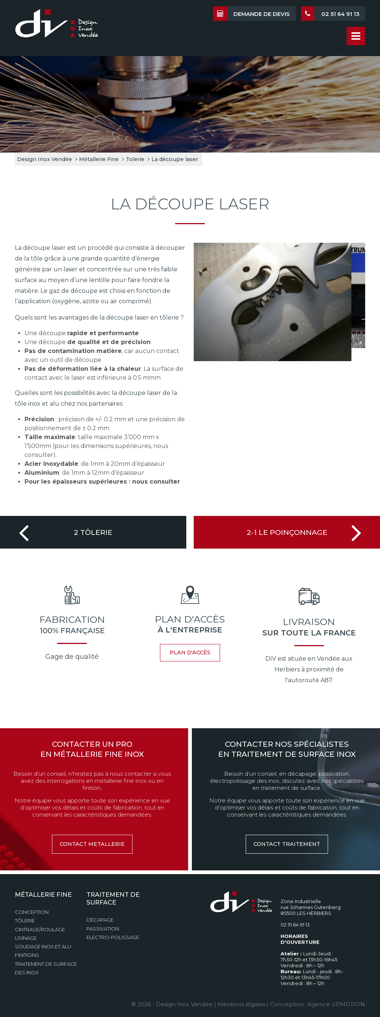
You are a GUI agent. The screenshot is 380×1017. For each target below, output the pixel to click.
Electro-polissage (112, 937)
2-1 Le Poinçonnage (287, 532)
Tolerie (135, 159)
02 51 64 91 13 (330, 13)
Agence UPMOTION (336, 1004)
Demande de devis (251, 13)
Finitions (27, 955)
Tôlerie (25, 920)
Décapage (100, 920)
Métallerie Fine (99, 159)
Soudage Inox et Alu (43, 946)
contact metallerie (92, 844)
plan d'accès (190, 652)
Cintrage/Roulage (40, 929)
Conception (32, 912)
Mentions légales (241, 1004)
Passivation (102, 929)
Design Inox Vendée (44, 159)
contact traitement (286, 844)
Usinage (26, 938)
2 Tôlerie (93, 532)
